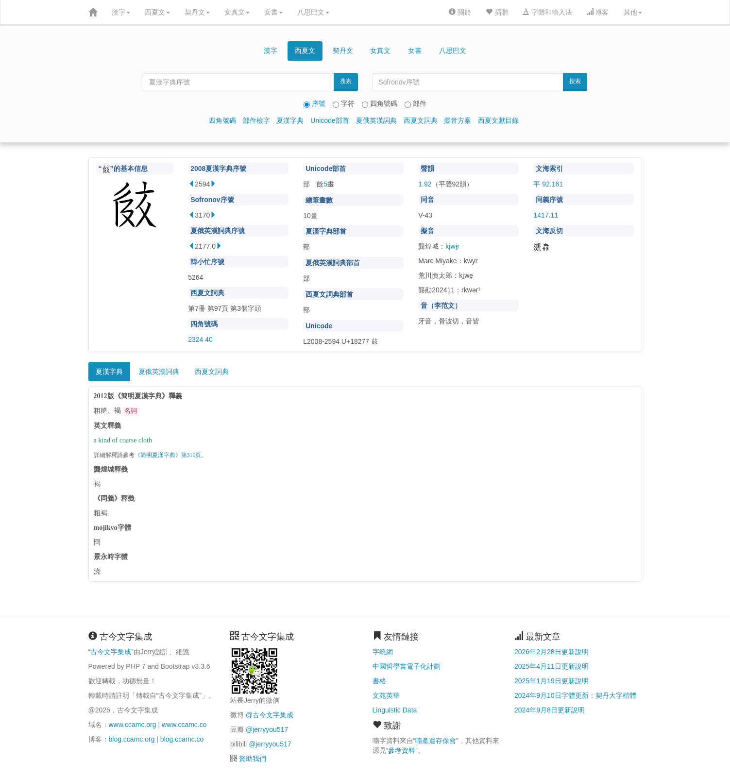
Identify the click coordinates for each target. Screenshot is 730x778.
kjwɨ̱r (452, 246)
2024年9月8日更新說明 (549, 710)
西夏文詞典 (421, 120)
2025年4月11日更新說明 (551, 666)
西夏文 (157, 12)
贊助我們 (252, 758)
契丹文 (197, 12)
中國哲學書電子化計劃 (407, 666)
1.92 (424, 184)
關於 (460, 12)
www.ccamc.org (132, 724)
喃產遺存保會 (435, 740)
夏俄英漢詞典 (376, 120)
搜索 (346, 81)
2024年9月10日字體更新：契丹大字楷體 (575, 695)
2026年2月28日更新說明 (551, 652)
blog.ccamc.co (182, 739)
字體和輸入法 (547, 12)
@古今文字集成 (269, 715)
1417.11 (545, 215)
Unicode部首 (329, 120)
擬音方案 (457, 120)
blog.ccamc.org (132, 739)
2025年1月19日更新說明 (551, 681)
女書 (273, 12)
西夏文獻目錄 (498, 120)
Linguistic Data (395, 710)
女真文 (237, 12)
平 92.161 (548, 184)
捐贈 (497, 12)
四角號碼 (222, 120)
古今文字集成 (110, 652)
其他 (633, 12)
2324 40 (200, 339)
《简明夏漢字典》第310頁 (168, 455)
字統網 (383, 652)
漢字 (121, 12)
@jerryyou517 (267, 729)
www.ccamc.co (184, 724)
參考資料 (401, 750)
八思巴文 (313, 12)
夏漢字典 (290, 120)
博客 (598, 12)
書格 (379, 681)
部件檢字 (256, 120)
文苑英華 (386, 695)
